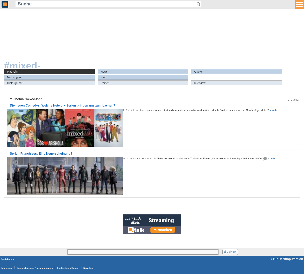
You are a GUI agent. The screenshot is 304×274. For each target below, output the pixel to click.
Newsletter (88, 268)
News (104, 71)
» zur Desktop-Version (286, 259)
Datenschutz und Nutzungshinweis (35, 268)
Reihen (105, 83)
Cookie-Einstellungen (68, 268)
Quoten (198, 71)
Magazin (12, 71)
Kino (103, 77)
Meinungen (14, 77)
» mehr (273, 110)
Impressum (7, 268)
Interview (200, 83)
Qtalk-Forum (7, 259)
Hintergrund (14, 83)
